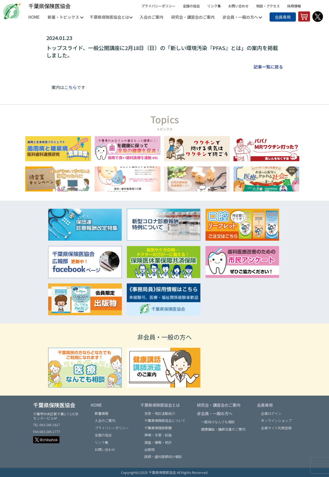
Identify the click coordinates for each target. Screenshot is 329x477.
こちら (70, 87)
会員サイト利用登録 (276, 427)
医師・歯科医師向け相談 (163, 456)
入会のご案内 (105, 420)
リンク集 (214, 5)
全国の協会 (191, 5)
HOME (96, 405)
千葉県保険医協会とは (160, 405)
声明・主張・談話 (158, 434)
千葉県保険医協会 (49, 6)
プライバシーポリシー (158, 5)
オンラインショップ (276, 420)
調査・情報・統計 (158, 442)
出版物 (149, 449)
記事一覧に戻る (268, 66)
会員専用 (283, 17)
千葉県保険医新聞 (158, 427)
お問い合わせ (238, 5)
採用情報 (294, 5)
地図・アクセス (268, 5)
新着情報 (101, 413)
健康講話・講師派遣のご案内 (223, 429)
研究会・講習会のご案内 (218, 405)
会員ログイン (271, 413)
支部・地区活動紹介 (159, 413)
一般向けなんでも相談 (218, 421)
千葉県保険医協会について (164, 420)
